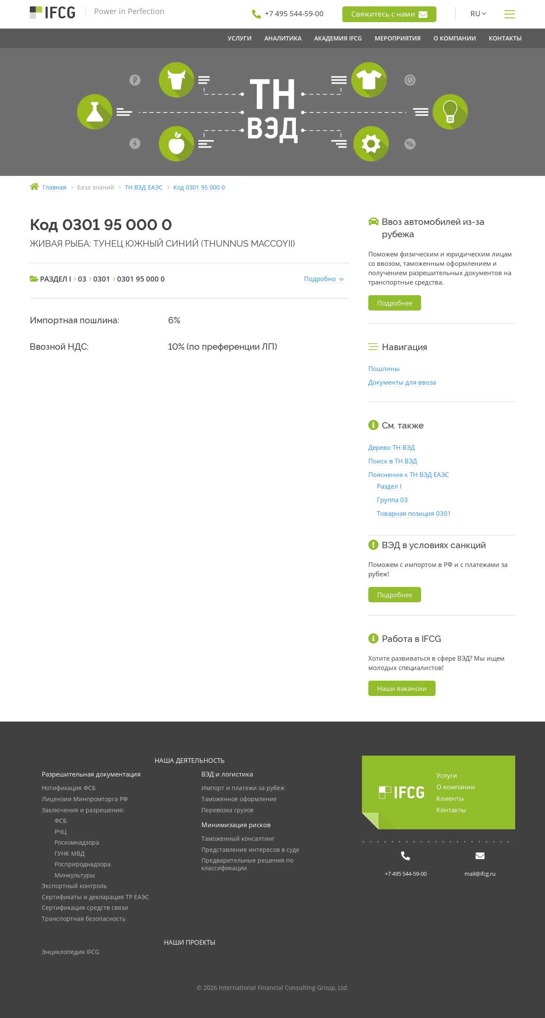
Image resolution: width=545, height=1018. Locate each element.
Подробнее (394, 303)
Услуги (446, 775)
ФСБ (60, 821)
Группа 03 (392, 499)
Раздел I (389, 486)
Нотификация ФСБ (69, 788)
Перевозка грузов (227, 810)
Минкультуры (74, 875)
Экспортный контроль (74, 886)
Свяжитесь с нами (389, 14)
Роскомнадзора (76, 842)
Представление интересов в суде (250, 850)
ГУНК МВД (69, 853)
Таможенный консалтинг (238, 839)
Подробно (320, 278)
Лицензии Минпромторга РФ (85, 799)
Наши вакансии (402, 688)
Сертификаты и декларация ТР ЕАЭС (95, 897)
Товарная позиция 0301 (414, 513)
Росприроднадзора (82, 864)
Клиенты (450, 798)
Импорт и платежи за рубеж (242, 788)
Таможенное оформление (239, 799)
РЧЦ (60, 832)
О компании (455, 786)
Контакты (451, 809)
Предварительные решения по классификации (247, 864)
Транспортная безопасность (84, 919)
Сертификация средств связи (85, 908)
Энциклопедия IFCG (70, 952)
